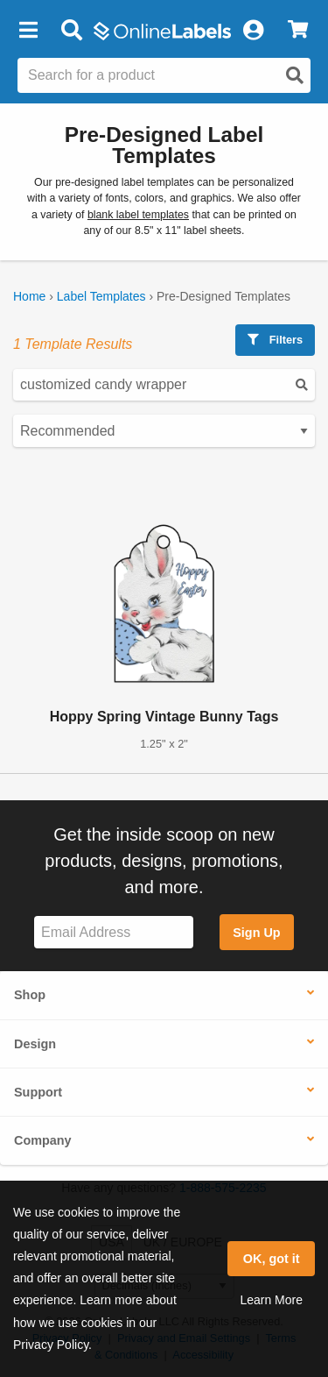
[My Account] (253, 30)
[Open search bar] (71, 30)
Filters (275, 339)
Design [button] (35, 1044)
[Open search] (295, 75)
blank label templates (138, 215)
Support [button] (38, 1092)
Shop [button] (29, 995)
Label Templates (101, 296)
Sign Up (256, 933)
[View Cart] (298, 30)
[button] (28, 30)
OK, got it (271, 1259)
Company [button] (43, 1140)
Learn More (271, 1300)
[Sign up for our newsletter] (113, 932)
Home (29, 296)
